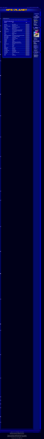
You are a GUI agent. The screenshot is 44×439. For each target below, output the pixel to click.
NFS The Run (36, 20)
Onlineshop (36, 18)
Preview (35, 24)
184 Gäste (35, 43)
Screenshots (36, 25)
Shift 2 (35, 21)
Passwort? (35, 50)
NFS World (35, 22)
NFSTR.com (36, 56)
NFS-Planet (22, 433)
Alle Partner (36, 53)
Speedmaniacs (36, 55)
